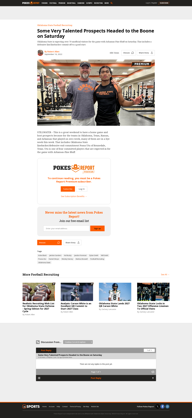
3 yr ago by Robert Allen (64, 357)
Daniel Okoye (54, 259)
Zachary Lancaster (109, 309)
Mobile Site (95, 407)
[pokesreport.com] (30, 3)
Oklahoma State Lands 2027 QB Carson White (114, 304)
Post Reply (46, 350)
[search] (112, 3)
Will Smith (104, 255)
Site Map (86, 407)
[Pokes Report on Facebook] (162, 406)
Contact (65, 407)
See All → (165, 274)
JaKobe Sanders (55, 255)
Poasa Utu (42, 259)
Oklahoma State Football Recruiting (54, 25)
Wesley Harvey (67, 259)
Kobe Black (42, 255)
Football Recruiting (97, 259)
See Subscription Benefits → (74, 196)
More (107, 3)
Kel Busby (68, 255)
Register (154, 3)
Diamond (81, 3)
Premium (62, 3)
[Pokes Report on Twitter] (158, 406)
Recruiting (98, 3)
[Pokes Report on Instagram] (167, 406)
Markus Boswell (82, 259)
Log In (148, 3)
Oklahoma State (44, 262)
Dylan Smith (93, 255)
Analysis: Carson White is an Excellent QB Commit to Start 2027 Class (76, 306)
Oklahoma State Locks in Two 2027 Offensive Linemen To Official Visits (152, 306)
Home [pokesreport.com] (44, 407)
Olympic (89, 3)
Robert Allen (30, 314)
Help (58, 407)
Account (51, 407)
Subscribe (67, 189)
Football (53, 3)
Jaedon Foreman (80, 255)
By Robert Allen (52, 51)
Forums (45, 3)
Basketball (71, 3)
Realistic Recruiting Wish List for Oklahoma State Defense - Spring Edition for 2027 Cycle (38, 307)
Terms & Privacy (75, 407)
